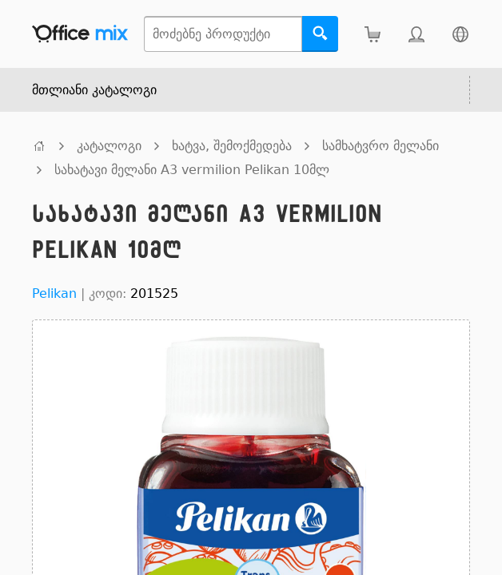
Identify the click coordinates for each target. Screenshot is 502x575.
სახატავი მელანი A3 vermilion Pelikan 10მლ (191, 169)
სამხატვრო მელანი (380, 145)
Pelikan (54, 293)
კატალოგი (109, 145)
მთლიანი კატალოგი (94, 89)
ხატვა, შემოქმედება (232, 145)
